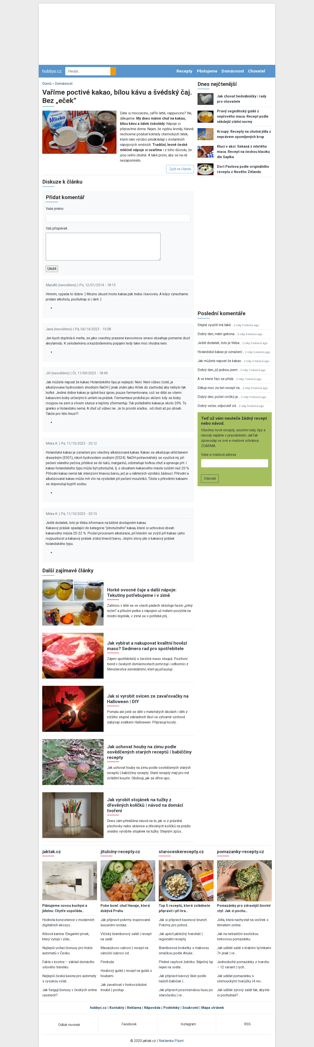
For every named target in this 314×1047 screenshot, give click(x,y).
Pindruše (107, 962)
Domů (46, 83)
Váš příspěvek (56, 228)
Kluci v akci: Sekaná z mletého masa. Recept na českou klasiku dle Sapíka (243, 151)
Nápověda (152, 1008)
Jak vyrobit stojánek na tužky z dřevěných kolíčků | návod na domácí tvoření (145, 805)
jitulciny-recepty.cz (120, 851)
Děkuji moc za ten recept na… (220, 388)
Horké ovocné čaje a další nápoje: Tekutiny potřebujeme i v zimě (141, 592)
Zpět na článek (180, 169)
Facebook (129, 1024)
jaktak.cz (51, 851)
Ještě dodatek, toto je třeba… (220, 343)
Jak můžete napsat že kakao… (220, 361)
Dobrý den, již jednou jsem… (219, 370)
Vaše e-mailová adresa (218, 455)
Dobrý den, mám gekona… (217, 334)
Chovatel (256, 71)
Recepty (184, 71)
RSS (247, 1024)
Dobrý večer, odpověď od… (218, 406)
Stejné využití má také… (215, 325)
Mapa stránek (212, 1008)
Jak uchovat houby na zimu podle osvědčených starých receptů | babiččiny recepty (149, 752)
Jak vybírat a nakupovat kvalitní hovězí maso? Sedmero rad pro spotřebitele (147, 645)
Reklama (134, 1008)
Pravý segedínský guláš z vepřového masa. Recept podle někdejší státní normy (242, 116)
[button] (79, 132)
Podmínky (171, 1008)
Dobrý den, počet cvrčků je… (219, 397)
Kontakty (116, 1008)
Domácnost (233, 71)
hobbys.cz (52, 71)
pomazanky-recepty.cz (240, 851)
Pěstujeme (207, 71)
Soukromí (190, 1008)
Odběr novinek (69, 1025)
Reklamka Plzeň (171, 1041)
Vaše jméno (55, 209)
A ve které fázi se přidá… (216, 379)
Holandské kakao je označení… (221, 352)
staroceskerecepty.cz (181, 851)
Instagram (188, 1024)
